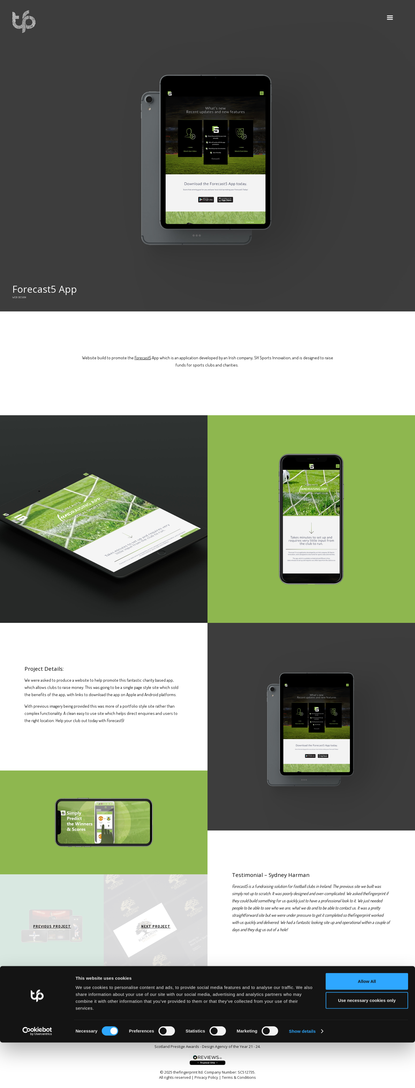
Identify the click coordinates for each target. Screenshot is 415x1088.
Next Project (155, 926)
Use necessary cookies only (367, 1045)
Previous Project (52, 926)
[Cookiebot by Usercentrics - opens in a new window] (37, 1076)
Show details (302, 1076)
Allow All (367, 1026)
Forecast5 (143, 357)
